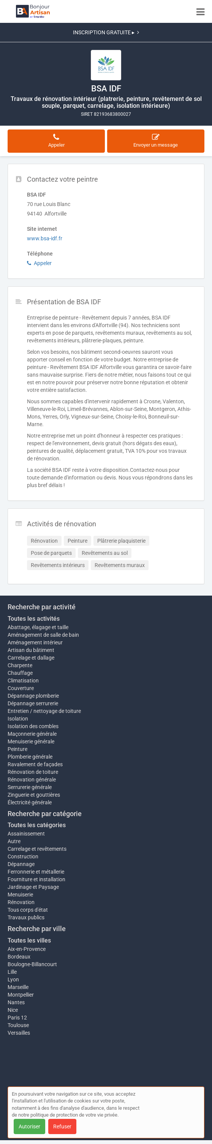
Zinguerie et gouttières (34, 795)
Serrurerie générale (30, 787)
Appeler (39, 263)
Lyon (13, 979)
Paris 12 (17, 1018)
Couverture (21, 688)
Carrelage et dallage (31, 658)
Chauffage (20, 673)
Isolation (18, 719)
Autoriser (29, 1126)
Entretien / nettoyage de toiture (44, 711)
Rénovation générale (32, 780)
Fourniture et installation (36, 879)
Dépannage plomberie (33, 696)
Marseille (18, 987)
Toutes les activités (34, 618)
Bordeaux (19, 957)
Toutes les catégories (37, 825)
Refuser (62, 1126)
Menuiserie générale (31, 741)
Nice (13, 1010)
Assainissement (26, 834)
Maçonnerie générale (32, 734)
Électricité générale (30, 802)
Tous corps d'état (28, 910)
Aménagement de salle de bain (43, 635)
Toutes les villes (29, 940)
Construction (23, 856)
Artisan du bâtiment (31, 650)
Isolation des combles (33, 726)
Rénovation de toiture (33, 772)
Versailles (19, 1033)
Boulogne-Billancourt (32, 964)
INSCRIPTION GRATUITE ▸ (106, 32)
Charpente (20, 665)
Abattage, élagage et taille (38, 627)
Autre (14, 841)
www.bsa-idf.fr (44, 238)
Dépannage (21, 864)
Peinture (17, 749)
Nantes (16, 1002)
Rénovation (21, 902)
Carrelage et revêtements (37, 849)
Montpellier (21, 995)
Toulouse (18, 1025)
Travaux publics (26, 917)
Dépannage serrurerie (33, 703)
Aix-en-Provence (27, 949)
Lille (12, 972)
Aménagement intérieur (35, 642)
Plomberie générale (30, 757)
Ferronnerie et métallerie (36, 872)
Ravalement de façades (35, 764)
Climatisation (23, 680)
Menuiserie (20, 895)
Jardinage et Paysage (33, 887)
